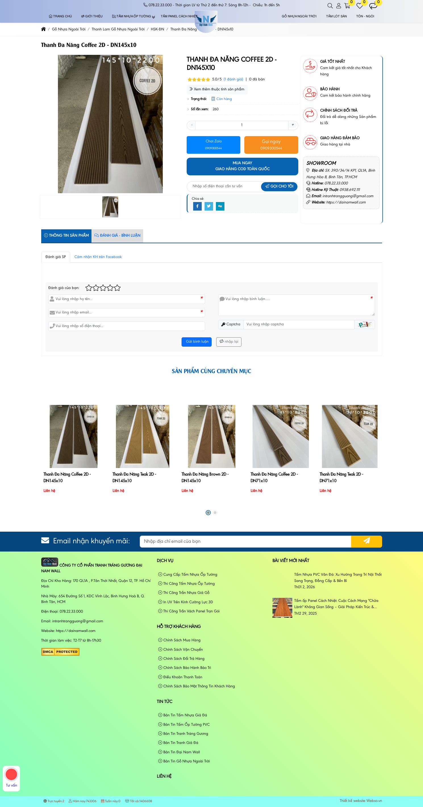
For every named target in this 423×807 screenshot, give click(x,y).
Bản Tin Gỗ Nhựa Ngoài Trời (184, 761)
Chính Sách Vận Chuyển (180, 650)
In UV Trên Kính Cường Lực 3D (185, 602)
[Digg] (220, 206)
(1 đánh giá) (233, 80)
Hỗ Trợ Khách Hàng (179, 627)
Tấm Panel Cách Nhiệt (179, 16)
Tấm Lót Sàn (336, 16)
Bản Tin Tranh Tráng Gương (183, 734)
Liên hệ (164, 776)
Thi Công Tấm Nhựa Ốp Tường (186, 584)
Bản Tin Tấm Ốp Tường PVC (184, 725)
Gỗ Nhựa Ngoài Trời (299, 16)
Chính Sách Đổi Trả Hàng (181, 659)
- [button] (191, 125)
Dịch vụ (165, 561)
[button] (330, 6)
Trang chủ (60, 16)
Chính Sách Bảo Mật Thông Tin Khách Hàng (196, 686)
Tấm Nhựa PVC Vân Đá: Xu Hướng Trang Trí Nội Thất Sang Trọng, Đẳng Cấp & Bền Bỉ (338, 578)
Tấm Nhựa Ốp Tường (131, 16)
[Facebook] (197, 206)
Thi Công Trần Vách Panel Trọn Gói (189, 611)
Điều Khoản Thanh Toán (180, 677)
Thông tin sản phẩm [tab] (66, 236)
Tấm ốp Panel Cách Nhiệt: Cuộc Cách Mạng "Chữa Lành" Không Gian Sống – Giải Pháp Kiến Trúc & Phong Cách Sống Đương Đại (336, 605)
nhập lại (229, 342)
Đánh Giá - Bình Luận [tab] (117, 236)
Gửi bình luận (197, 342)
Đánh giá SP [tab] (55, 257)
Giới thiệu (92, 16)
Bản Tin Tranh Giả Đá (178, 743)
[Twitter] (209, 206)
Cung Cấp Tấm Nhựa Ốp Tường (187, 575)
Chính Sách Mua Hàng (179, 640)
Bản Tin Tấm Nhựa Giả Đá (182, 715)
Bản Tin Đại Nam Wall (179, 752)
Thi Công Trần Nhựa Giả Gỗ (183, 593)
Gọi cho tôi (279, 187)
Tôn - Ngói (365, 16)
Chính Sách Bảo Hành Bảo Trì (184, 668)
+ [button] (292, 125)
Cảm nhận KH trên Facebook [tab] (98, 257)
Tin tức (164, 702)
